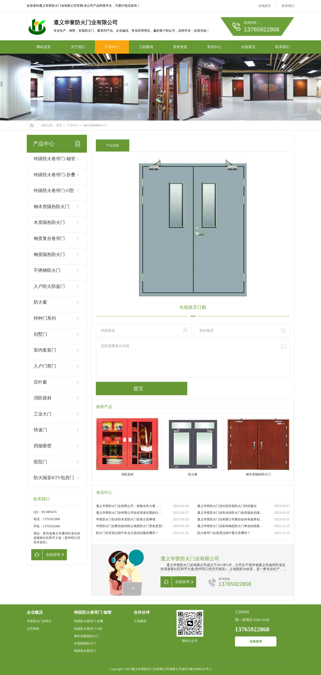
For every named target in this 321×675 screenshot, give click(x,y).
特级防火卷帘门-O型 (54, 190)
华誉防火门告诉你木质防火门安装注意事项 (125, 519)
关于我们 (78, 47)
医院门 (40, 461)
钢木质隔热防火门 (95, 125)
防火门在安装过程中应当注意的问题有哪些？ (127, 533)
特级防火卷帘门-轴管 (54, 158)
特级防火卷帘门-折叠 (54, 174)
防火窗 (40, 302)
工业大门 (42, 413)
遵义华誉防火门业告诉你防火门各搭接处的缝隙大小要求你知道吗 (231, 512)
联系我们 (288, 6)
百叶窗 (40, 382)
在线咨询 (255, 641)
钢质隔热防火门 (49, 254)
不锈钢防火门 (47, 270)
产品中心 (112, 47)
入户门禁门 (45, 366)
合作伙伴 (142, 612)
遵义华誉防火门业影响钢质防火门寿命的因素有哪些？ (231, 526)
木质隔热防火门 (49, 222)
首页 (59, 125)
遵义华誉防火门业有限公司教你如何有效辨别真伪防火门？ (231, 519)
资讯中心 (214, 47)
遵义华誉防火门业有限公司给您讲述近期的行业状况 (129, 512)
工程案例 (146, 47)
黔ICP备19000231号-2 (196, 669)
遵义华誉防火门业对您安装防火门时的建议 (227, 506)
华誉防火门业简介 (39, 621)
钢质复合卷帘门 (49, 238)
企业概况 (35, 612)
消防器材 (42, 397)
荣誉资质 (180, 47)
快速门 (40, 429)
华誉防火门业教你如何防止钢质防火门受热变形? (129, 526)
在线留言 (264, 6)
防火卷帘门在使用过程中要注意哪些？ (223, 533)
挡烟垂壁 (42, 445)
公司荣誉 (33, 628)
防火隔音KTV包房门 (54, 477)
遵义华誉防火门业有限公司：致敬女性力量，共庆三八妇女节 (129, 506)
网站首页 (44, 47)
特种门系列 (45, 318)
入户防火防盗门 (49, 286)
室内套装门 (45, 350)
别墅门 (40, 334)
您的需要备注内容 (193, 358)
